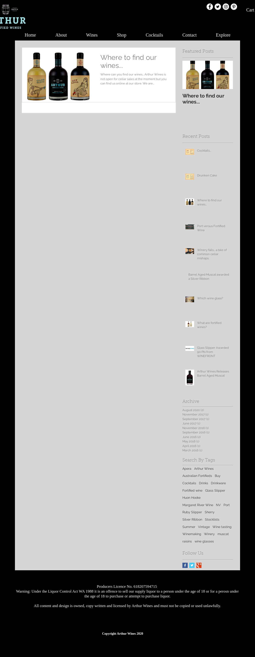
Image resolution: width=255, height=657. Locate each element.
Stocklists (212, 519)
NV (218, 505)
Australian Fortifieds (197, 476)
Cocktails (189, 483)
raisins (187, 541)
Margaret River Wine (197, 505)
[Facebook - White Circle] (210, 6)
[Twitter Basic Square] (192, 565)
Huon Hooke (191, 497)
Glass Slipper (215, 490)
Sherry (210, 512)
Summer (188, 527)
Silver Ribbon (192, 519)
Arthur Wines (204, 468)
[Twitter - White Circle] (218, 6)
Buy (218, 476)
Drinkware (218, 483)
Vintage (204, 527)
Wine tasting (222, 527)
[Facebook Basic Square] (185, 565)
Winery (209, 534)
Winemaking (191, 534)
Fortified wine (192, 490)
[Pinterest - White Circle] (234, 6)
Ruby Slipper (192, 512)
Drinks (203, 483)
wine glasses (204, 541)
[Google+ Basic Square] (198, 565)
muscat (223, 534)
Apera (186, 468)
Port (227, 505)
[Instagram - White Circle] (226, 6)
